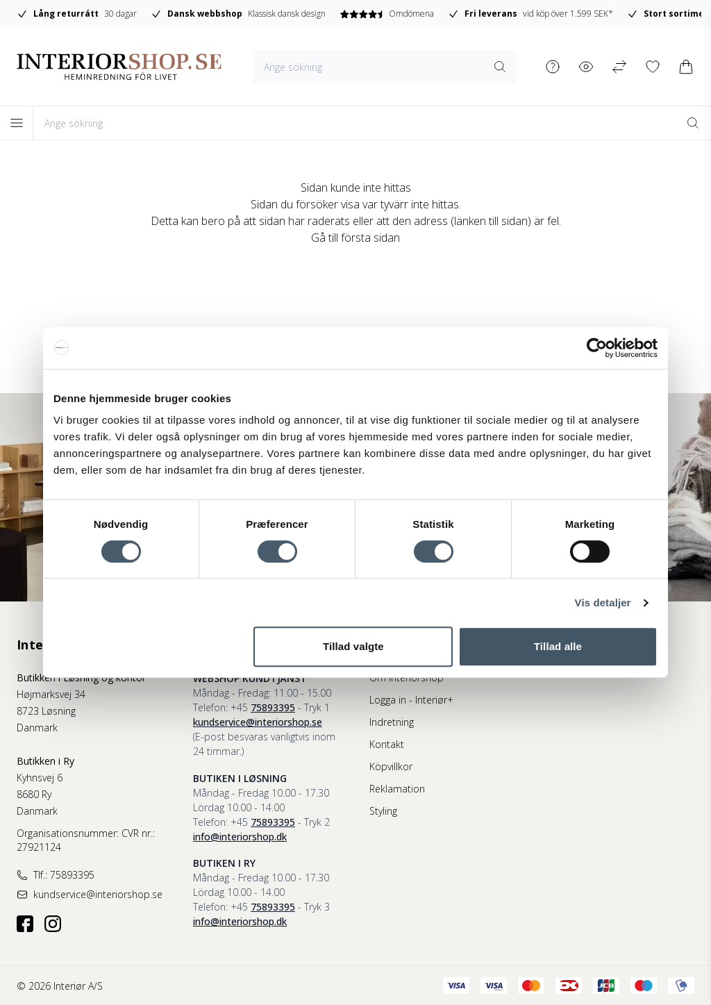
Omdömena (544, 13)
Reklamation (397, 788)
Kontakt (386, 744)
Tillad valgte (353, 646)
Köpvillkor (390, 766)
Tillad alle (558, 646)
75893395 (273, 707)
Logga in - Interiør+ (411, 699)
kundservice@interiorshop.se (257, 722)
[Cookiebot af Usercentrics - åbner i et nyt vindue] (597, 348)
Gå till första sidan (355, 237)
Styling (383, 810)
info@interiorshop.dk (240, 836)
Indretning (391, 722)
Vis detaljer (603, 602)
